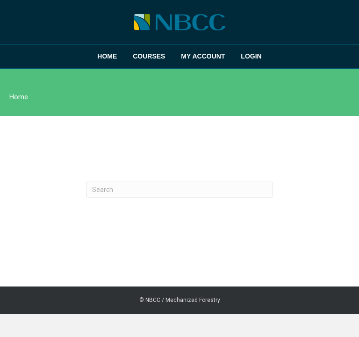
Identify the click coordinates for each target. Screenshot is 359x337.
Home (107, 56)
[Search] (179, 190)
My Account (203, 56)
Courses (149, 56)
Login (251, 56)
